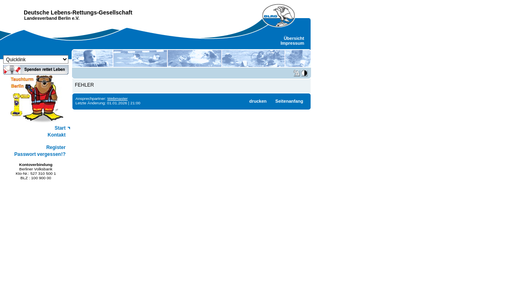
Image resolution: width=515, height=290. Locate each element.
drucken (258, 101)
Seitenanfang (289, 101)
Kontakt (56, 135)
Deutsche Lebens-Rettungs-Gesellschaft (78, 12)
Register (56, 147)
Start (60, 128)
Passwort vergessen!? (40, 154)
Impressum (292, 43)
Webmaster (117, 98)
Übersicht (294, 38)
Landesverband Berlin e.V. (52, 18)
